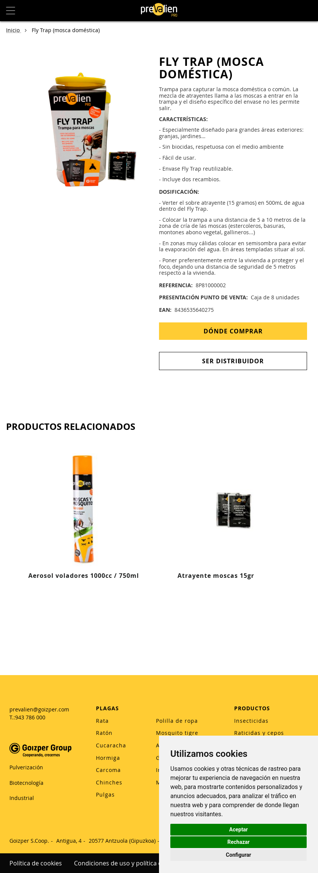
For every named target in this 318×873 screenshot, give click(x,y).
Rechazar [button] (238, 842)
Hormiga (108, 757)
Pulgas (105, 794)
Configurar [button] (238, 855)
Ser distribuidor (233, 361)
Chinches (109, 782)
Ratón (104, 732)
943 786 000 (30, 717)
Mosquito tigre (177, 732)
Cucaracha (111, 745)
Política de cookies (35, 863)
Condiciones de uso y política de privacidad (135, 863)
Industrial (21, 797)
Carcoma (108, 769)
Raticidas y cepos (259, 732)
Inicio (13, 30)
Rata (102, 720)
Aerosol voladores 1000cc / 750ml (83, 575)
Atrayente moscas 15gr (216, 575)
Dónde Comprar (233, 331)
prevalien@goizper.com (39, 709)
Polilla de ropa (177, 720)
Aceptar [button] (238, 829)
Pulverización (26, 767)
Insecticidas (251, 720)
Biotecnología (26, 782)
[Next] (307, 538)
